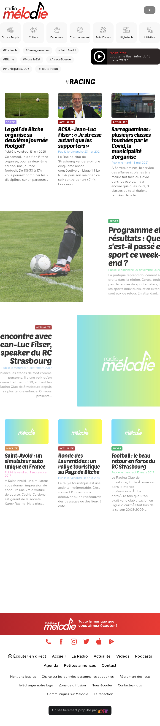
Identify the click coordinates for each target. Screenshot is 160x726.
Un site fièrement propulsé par (80, 711)
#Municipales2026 (16, 68)
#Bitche (8, 59)
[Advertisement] (80, 554)
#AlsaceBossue (60, 59)
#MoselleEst (31, 59)
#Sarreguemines (37, 50)
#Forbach (10, 50)
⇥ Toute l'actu (48, 68)
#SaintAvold (67, 50)
